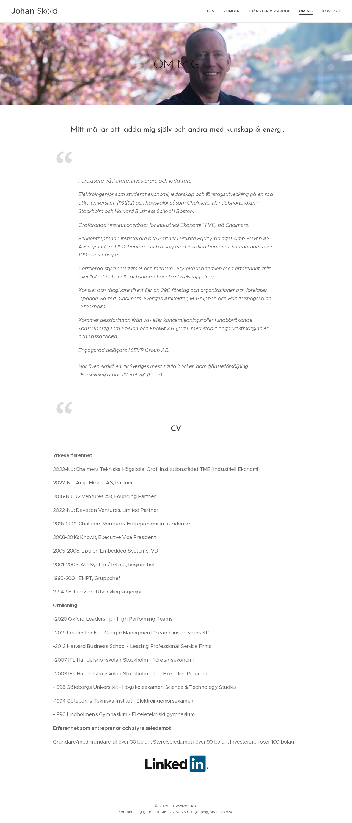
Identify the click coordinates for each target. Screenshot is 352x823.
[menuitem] (215, 11)
